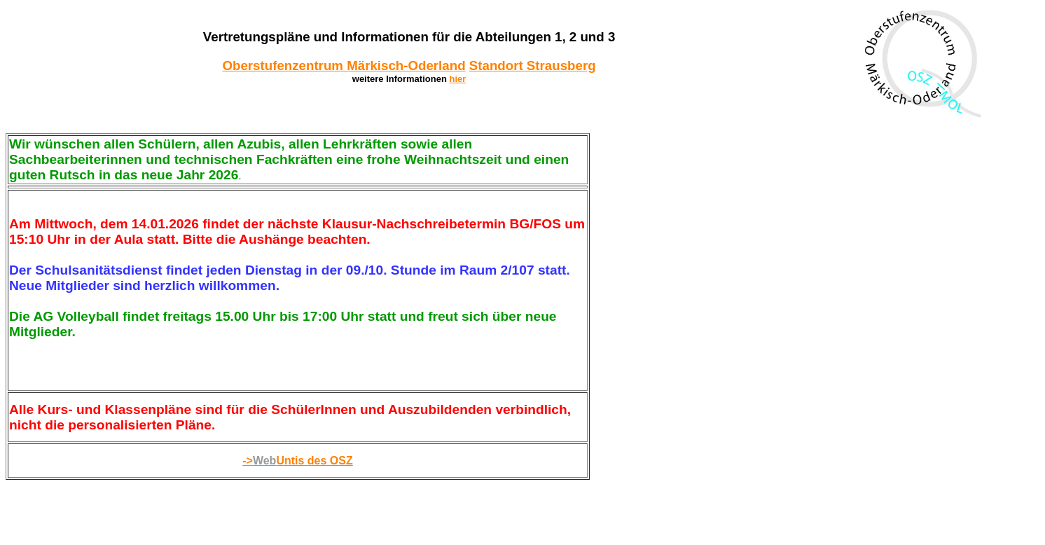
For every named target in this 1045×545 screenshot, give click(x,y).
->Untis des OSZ (297, 461)
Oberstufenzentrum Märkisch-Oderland (343, 65)
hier (457, 79)
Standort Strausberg (532, 65)
